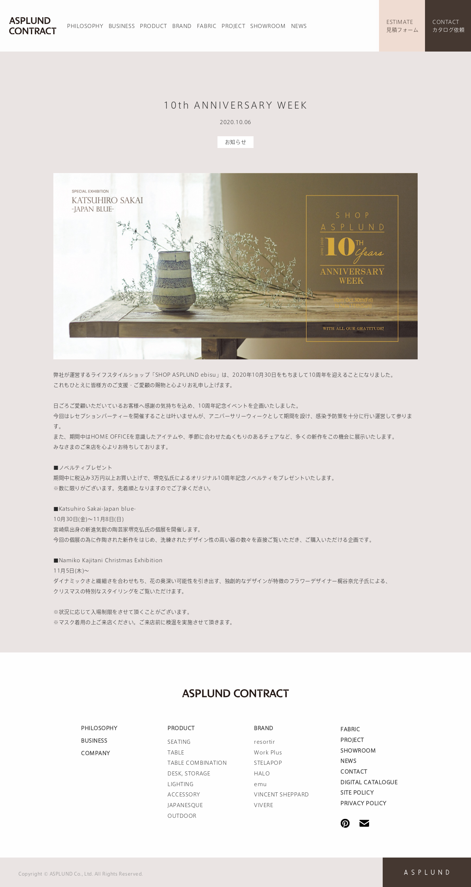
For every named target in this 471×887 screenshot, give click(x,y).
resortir (264, 742)
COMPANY (95, 753)
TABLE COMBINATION (197, 762)
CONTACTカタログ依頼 (448, 26)
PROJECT (233, 26)
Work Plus (268, 752)
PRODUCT (153, 26)
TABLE (175, 752)
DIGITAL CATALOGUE (369, 782)
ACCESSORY (183, 794)
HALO (262, 773)
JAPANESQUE (185, 805)
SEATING (179, 742)
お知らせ (235, 142)
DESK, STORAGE (188, 773)
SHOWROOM (268, 26)
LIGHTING (180, 784)
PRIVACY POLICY (363, 803)
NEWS (299, 26)
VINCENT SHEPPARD (281, 794)
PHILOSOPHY (85, 26)
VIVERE (263, 805)
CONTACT (353, 771)
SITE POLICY (356, 792)
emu (260, 784)
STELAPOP (268, 762)
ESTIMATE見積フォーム (402, 26)
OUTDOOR (181, 816)
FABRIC (206, 26)
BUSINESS (122, 26)
